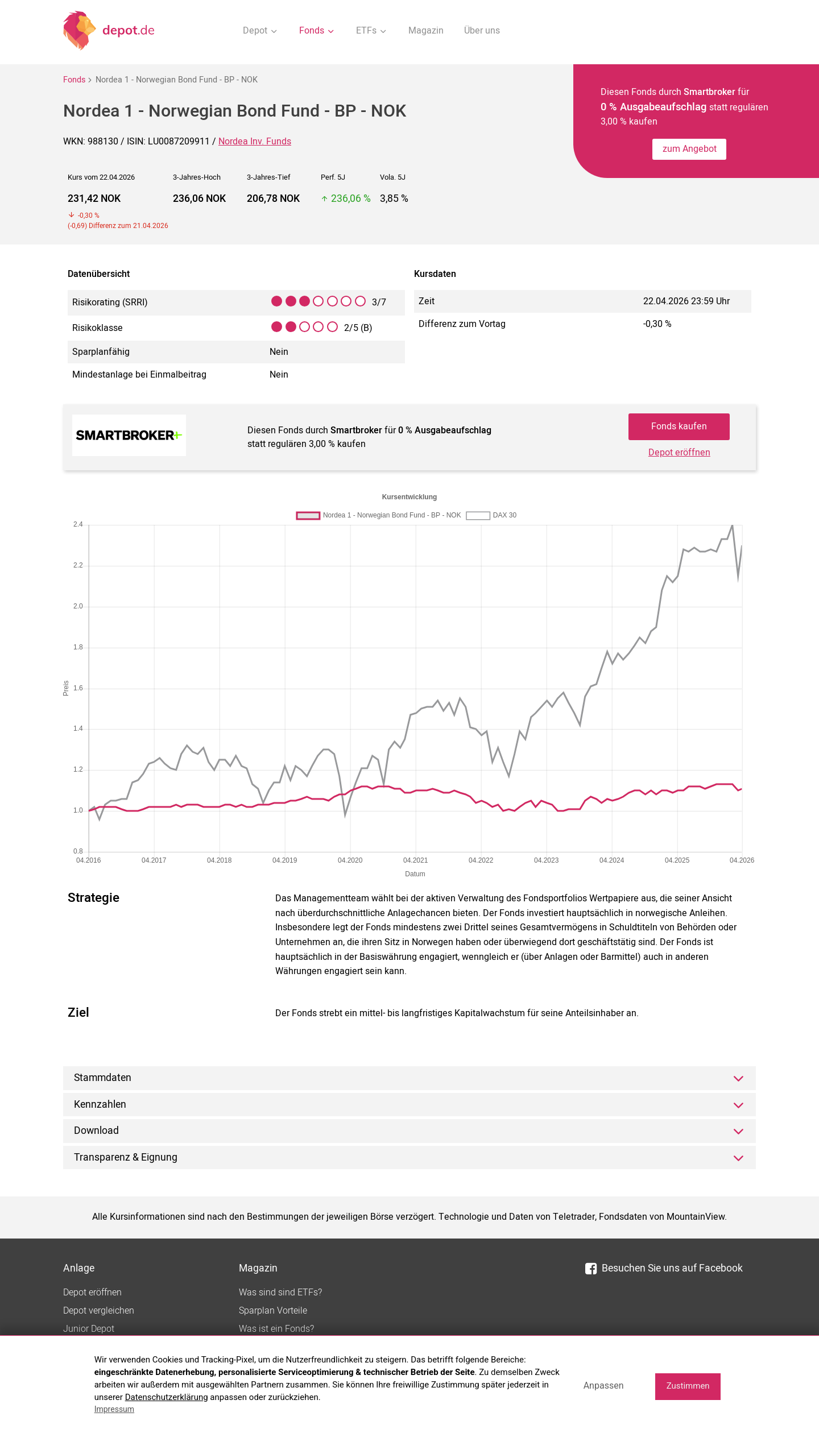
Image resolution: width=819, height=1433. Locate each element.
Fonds (74, 80)
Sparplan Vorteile (273, 1311)
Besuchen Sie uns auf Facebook (664, 1268)
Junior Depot (88, 1329)
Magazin (426, 31)
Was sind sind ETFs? (280, 1292)
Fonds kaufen (679, 426)
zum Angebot (690, 149)
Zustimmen (688, 1386)
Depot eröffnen (679, 452)
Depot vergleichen (98, 1311)
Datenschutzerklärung (166, 1397)
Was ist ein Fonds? (276, 1329)
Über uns (482, 31)
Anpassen (604, 1385)
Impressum (114, 1409)
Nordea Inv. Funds (254, 141)
